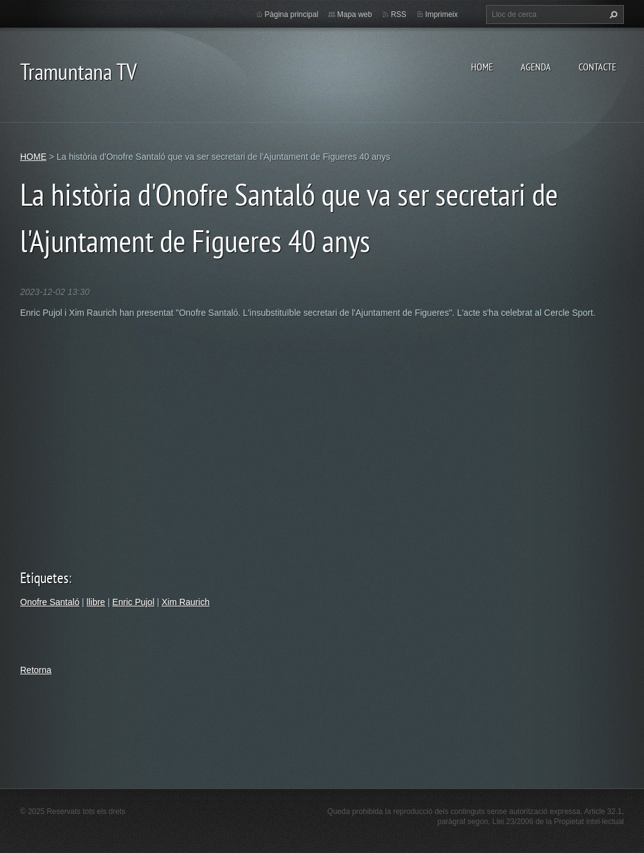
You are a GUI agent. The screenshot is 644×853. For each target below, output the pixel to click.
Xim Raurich (185, 602)
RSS (398, 14)
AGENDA (536, 66)
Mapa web (354, 14)
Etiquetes (44, 578)
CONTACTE (597, 66)
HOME (482, 66)
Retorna (36, 670)
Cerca (611, 14)
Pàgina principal (291, 14)
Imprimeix (441, 14)
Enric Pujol (134, 602)
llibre (96, 602)
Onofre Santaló (49, 602)
